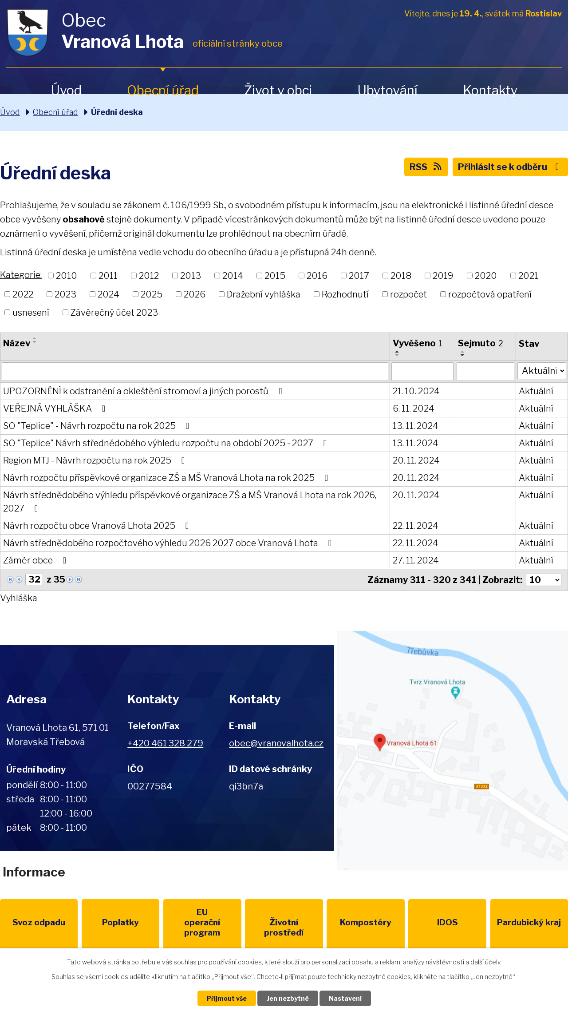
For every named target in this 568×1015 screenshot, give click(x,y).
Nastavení (345, 998)
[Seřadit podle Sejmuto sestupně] (463, 355)
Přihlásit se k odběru (510, 167)
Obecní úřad (163, 90)
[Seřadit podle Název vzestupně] (35, 338)
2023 (65, 294)
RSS (426, 167)
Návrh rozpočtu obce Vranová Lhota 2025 (98, 525)
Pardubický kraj (529, 922)
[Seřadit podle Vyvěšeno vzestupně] (397, 351)
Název (16, 343)
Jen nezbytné (288, 998)
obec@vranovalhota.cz (276, 743)
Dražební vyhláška (263, 294)
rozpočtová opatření (490, 294)
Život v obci (278, 90)
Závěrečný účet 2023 (114, 312)
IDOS (447, 922)
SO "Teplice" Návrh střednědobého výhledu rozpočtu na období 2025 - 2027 (167, 443)
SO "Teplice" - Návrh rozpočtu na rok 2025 (98, 425)
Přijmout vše (227, 998)
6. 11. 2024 (413, 408)
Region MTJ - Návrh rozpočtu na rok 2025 (96, 460)
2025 (151, 294)
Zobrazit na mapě (451, 750)
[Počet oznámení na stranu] (543, 580)
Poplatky (120, 922)
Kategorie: (21, 275)
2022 (22, 294)
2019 (443, 275)
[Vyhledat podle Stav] (541, 370)
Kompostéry (365, 922)
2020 (486, 275)
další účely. (485, 962)
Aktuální (536, 391)
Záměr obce (36, 560)
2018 (400, 275)
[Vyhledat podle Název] (195, 371)
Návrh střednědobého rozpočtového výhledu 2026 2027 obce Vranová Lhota (169, 543)
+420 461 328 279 (165, 743)
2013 (190, 275)
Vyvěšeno (417, 343)
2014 (232, 275)
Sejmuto (480, 343)
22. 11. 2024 (415, 525)
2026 (194, 294)
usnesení (30, 312)
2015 (274, 275)
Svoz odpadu (38, 922)
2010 (66, 275)
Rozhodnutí (345, 294)
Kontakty (490, 90)
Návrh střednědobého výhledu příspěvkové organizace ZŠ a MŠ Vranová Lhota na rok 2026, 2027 (189, 502)
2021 (528, 275)
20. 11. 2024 (416, 460)
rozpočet (408, 294)
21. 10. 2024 (416, 391)
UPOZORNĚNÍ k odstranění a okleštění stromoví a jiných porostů (144, 391)
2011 (108, 275)
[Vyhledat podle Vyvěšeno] (422, 371)
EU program (202, 922)
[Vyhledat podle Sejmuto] (485, 371)
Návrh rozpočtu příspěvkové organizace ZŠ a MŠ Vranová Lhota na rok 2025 (167, 477)
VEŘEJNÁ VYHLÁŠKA (56, 408)
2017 (359, 275)
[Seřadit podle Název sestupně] (35, 342)
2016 (317, 275)
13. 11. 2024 (415, 425)
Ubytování (387, 90)
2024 (108, 294)
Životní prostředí (284, 927)
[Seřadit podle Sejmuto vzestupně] (463, 351)
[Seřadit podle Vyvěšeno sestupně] (397, 355)
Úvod (66, 90)
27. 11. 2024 (416, 560)
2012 (149, 275)
